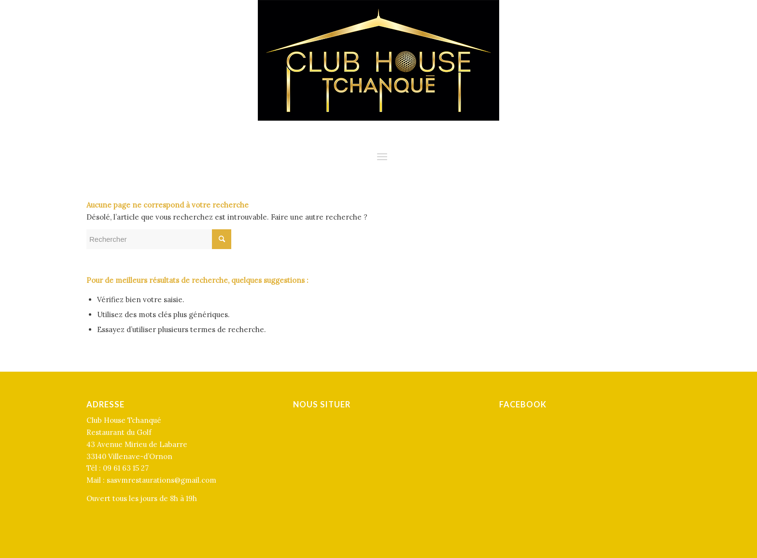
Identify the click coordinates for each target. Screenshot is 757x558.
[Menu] (382, 157)
